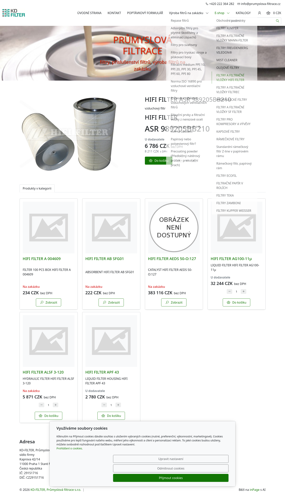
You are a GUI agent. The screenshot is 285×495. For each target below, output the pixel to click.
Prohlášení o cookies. (70, 467)
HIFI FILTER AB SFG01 (104, 258)
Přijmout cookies (210, 478)
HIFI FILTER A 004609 (42, 258)
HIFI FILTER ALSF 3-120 (43, 372)
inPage (255, 490)
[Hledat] (277, 20)
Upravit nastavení (134, 478)
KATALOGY (243, 13)
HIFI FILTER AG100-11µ (231, 258)
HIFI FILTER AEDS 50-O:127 (172, 258)
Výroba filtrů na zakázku (189, 13)
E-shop (222, 13)
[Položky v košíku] (268, 13)
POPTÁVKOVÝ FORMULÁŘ (145, 13)
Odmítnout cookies (172, 478)
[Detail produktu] (48, 227)
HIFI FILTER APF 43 (102, 372)
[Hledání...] (250, 20)
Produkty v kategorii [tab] (37, 188)
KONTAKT (114, 13)
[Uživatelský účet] (259, 13)
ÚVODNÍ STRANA (89, 13)
